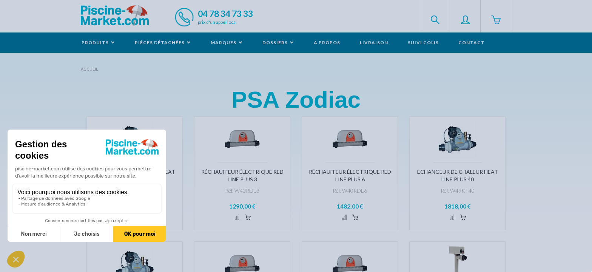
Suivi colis (423, 42)
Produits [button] (98, 42)
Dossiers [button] (278, 42)
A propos (327, 42)
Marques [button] (227, 42)
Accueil (89, 68)
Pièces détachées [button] (163, 42)
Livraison (374, 42)
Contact (471, 42)
